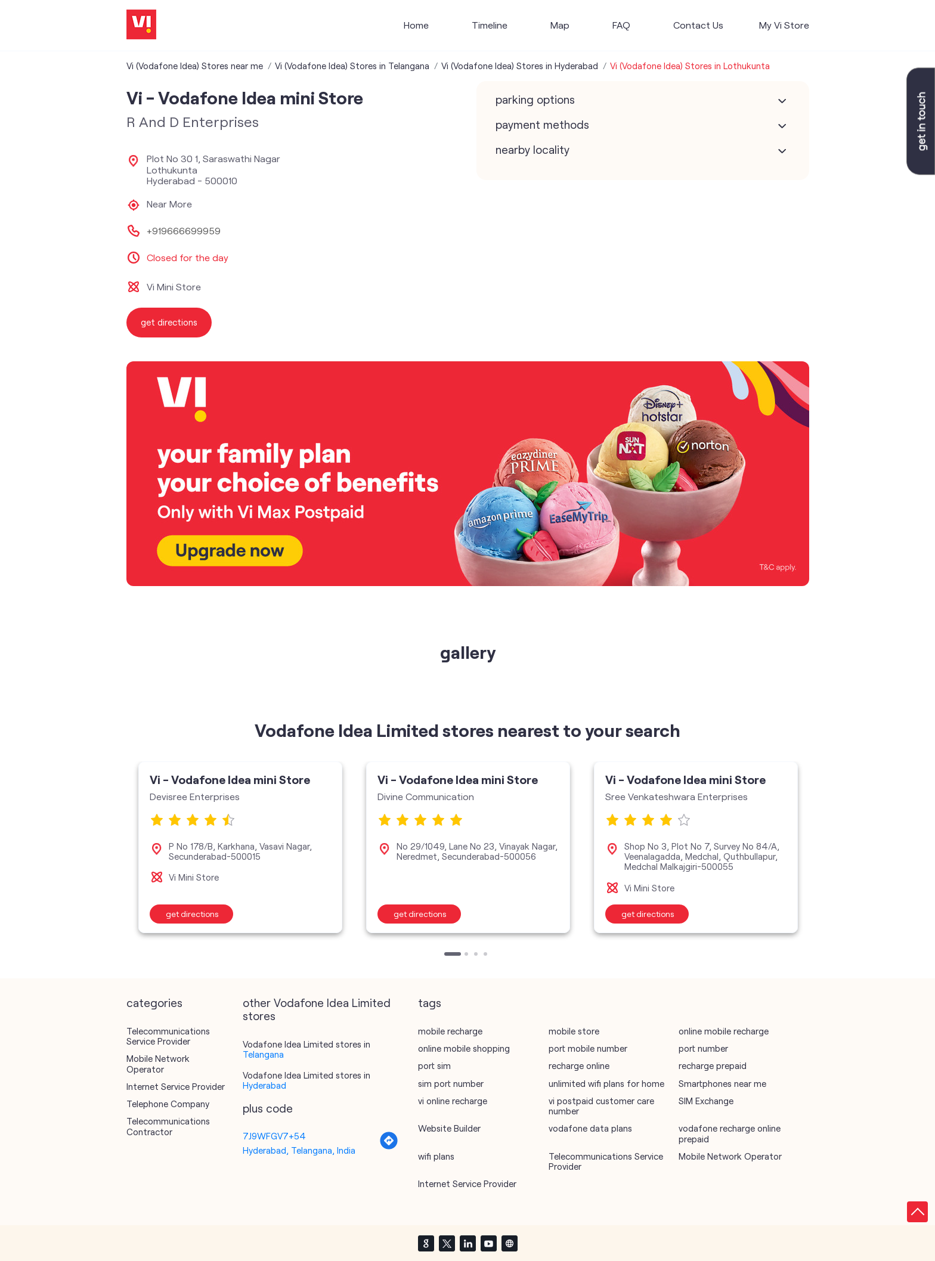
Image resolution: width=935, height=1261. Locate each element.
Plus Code (268, 1108)
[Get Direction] (388, 1146)
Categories (154, 1002)
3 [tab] (477, 955)
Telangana (263, 1054)
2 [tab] (467, 955)
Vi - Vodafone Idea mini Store (230, 779)
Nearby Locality (532, 149)
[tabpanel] (240, 847)
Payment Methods (542, 124)
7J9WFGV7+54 (274, 1135)
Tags (429, 1002)
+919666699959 (184, 230)
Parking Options (535, 99)
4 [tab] (487, 955)
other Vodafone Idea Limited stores (317, 1009)
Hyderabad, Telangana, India (299, 1150)
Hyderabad (264, 1085)
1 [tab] (447, 955)
